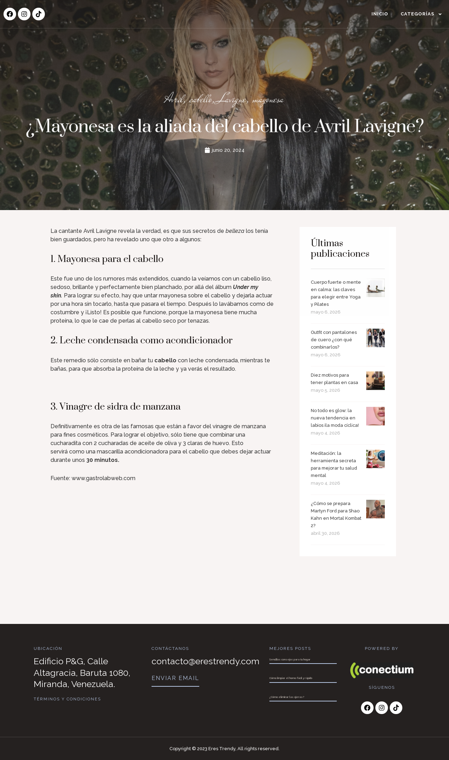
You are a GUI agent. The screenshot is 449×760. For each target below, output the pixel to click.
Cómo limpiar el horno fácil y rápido (290, 678)
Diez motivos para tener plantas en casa (332, 390)
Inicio (379, 13)
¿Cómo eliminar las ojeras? (286, 697)
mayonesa (275, 101)
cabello (196, 101)
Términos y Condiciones (68, 699)
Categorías (421, 14)
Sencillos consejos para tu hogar (289, 659)
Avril (165, 101)
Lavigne (233, 101)
